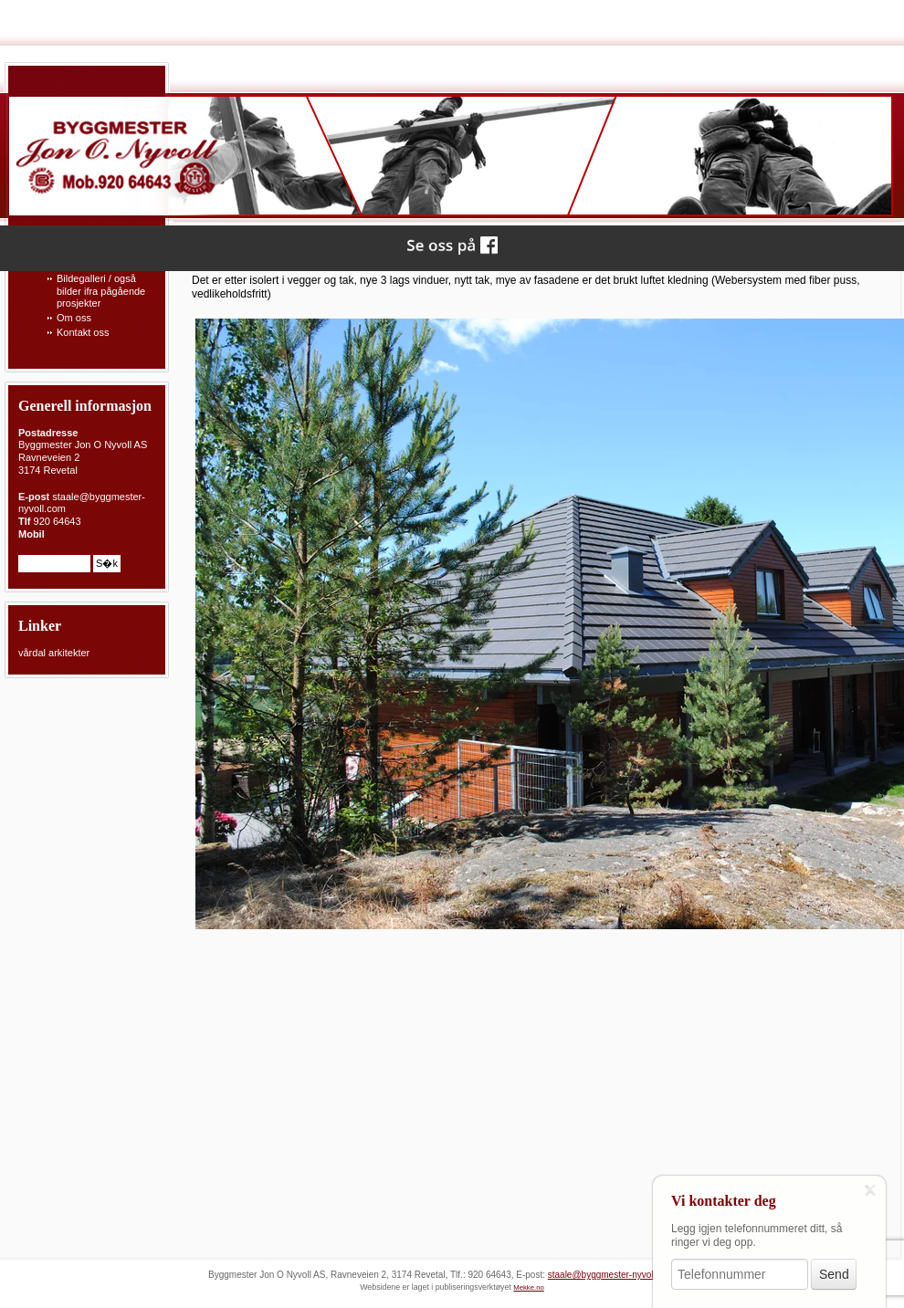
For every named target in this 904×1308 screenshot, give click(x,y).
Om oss (74, 317)
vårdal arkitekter (53, 652)
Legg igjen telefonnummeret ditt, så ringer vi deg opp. (756, 1235)
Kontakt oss (83, 332)
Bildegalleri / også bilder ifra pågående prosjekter (101, 291)
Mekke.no (528, 1287)
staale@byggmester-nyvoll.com (612, 1275)
